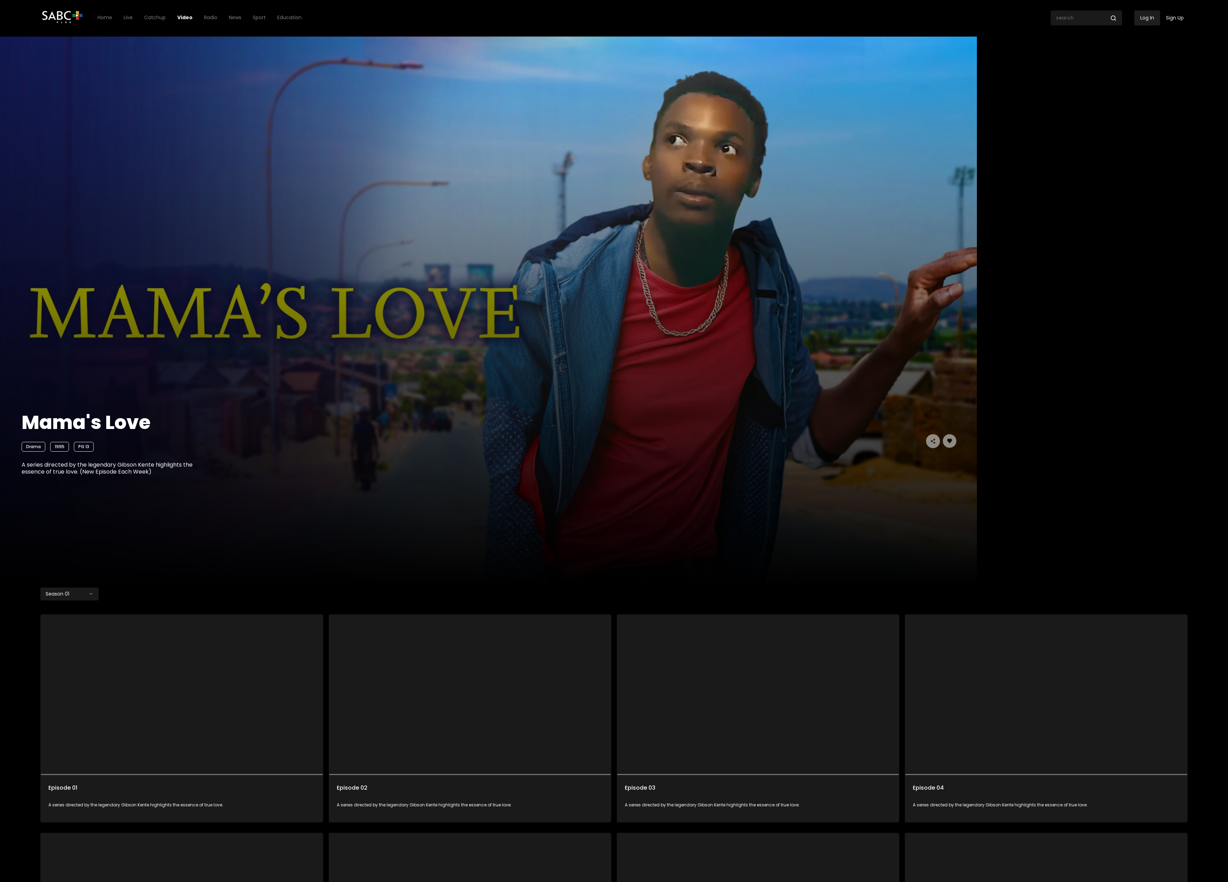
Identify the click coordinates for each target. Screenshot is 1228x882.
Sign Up (1175, 17)
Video (185, 17)
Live (128, 17)
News (235, 17)
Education (289, 17)
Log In (1147, 17)
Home (105, 17)
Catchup (155, 17)
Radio (210, 17)
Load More (614, 840)
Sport (259, 17)
